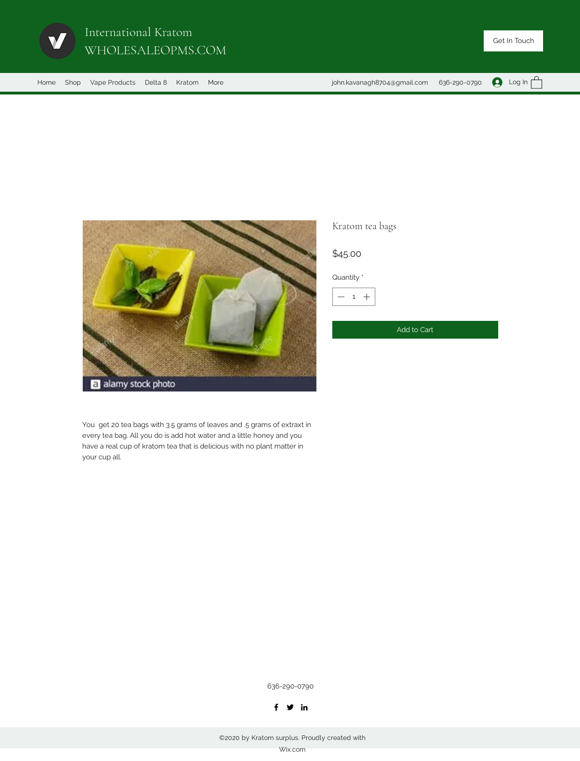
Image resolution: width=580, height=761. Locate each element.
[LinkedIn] (304, 707)
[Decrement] (340, 296)
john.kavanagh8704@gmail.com (380, 82)
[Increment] (367, 296)
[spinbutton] (353, 296)
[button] (513, 40)
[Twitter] (290, 707)
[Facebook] (276, 707)
